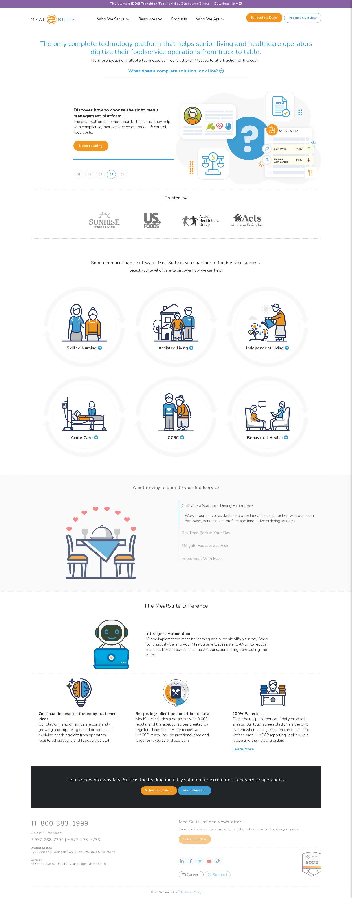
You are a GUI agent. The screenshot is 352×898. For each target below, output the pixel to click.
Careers (191, 874)
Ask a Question (195, 790)
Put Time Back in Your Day (206, 532)
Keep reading (91, 145)
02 (89, 174)
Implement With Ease (202, 558)
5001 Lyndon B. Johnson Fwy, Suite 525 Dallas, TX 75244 (73, 852)
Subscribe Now (195, 839)
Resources (150, 19)
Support (217, 874)
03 (100, 174)
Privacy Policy (191, 892)
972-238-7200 (49, 839)
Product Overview (303, 18)
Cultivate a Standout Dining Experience (217, 505)
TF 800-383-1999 (59, 823)
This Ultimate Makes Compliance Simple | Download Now (176, 4)
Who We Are (210, 19)
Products (179, 19)
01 (79, 174)
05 (122, 174)
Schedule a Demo (264, 17)
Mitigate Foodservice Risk (205, 545)
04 (111, 174)
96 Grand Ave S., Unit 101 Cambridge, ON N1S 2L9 (68, 864)
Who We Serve (113, 19)
